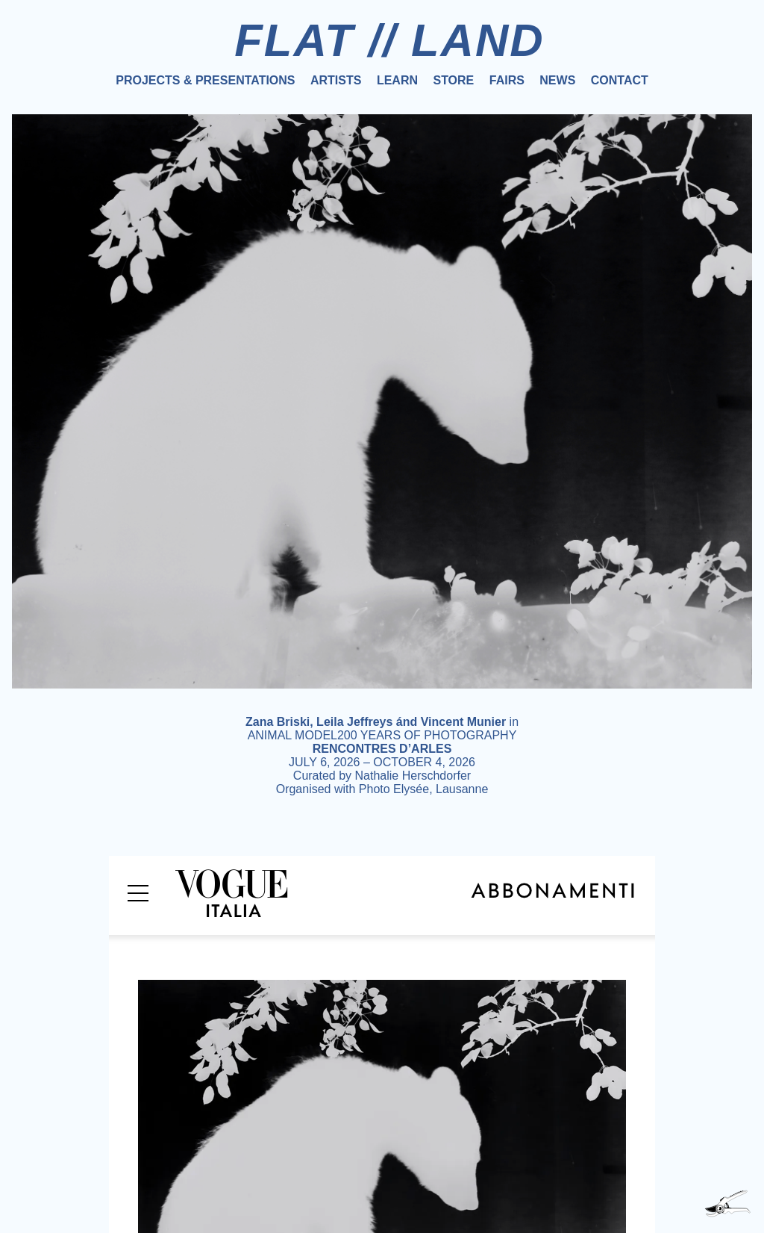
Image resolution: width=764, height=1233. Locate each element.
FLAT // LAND (389, 40)
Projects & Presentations (205, 80)
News (557, 80)
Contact (619, 80)
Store (453, 80)
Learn (397, 80)
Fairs (507, 80)
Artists (335, 80)
